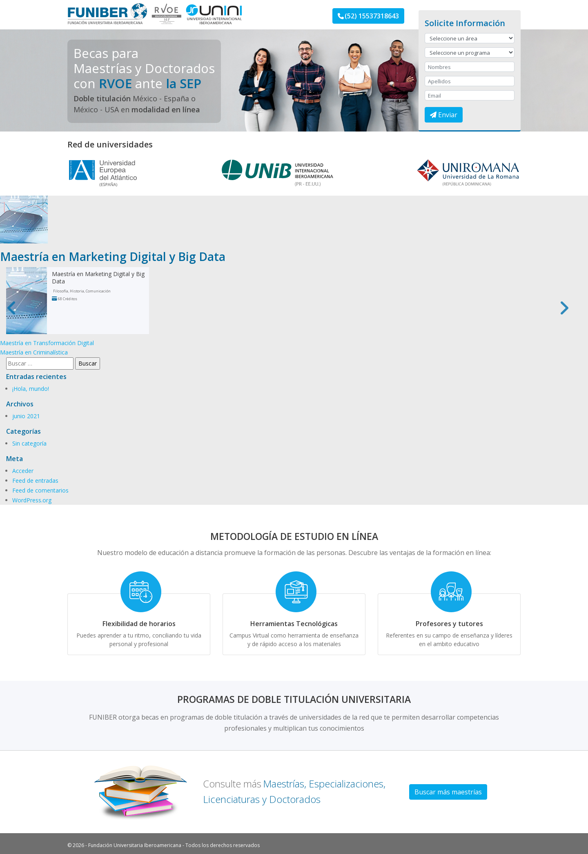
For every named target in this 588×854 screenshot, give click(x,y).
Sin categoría (29, 443)
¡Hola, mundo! (30, 388)
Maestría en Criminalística (34, 352)
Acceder (22, 471)
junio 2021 (26, 416)
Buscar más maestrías (448, 791)
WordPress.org (31, 500)
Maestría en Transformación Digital (47, 343)
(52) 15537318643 (368, 15)
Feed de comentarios (40, 490)
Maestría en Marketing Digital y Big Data (98, 277)
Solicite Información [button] (465, 23)
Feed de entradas (35, 480)
